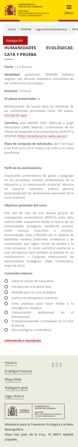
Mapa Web (13, 379)
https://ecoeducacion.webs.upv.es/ (42, 136)
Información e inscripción (22, 340)
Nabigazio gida (16, 387)
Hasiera (11, 362)
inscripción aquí (15, 115)
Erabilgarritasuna (18, 371)
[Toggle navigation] (68, 10)
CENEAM (25, 29)
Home (12, 29)
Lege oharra (14, 396)
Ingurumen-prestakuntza (51, 29)
